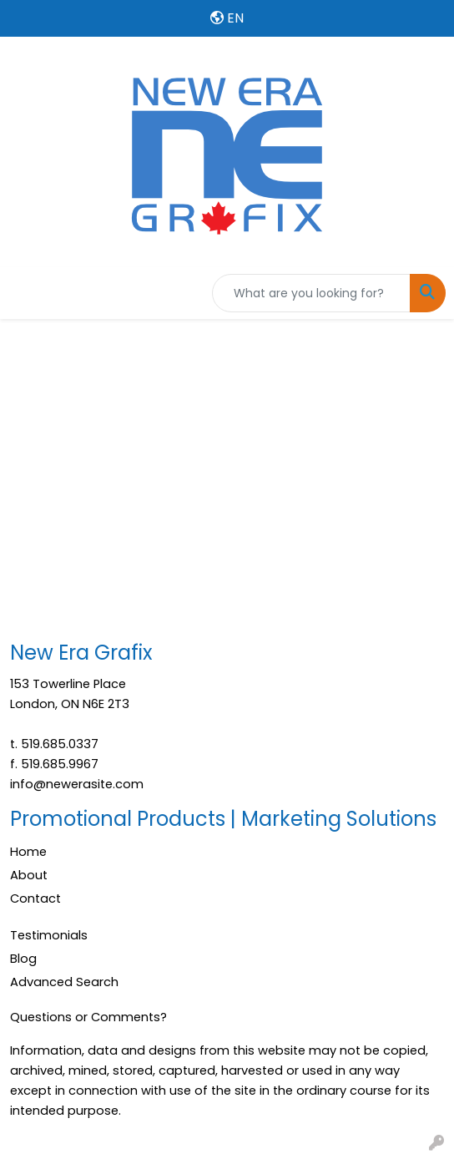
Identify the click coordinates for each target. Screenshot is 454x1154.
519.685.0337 (59, 744)
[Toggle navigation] (25, 293)
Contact (35, 898)
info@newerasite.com (77, 784)
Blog (23, 958)
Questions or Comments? (88, 1017)
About (29, 875)
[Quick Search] (311, 293)
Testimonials (49, 935)
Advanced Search (64, 982)
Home (28, 851)
